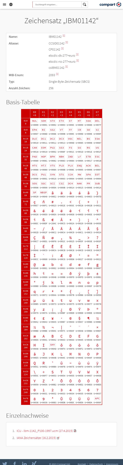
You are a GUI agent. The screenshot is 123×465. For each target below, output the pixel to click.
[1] (64, 35)
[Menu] (4, 4)
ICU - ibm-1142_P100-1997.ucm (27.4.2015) (45, 431)
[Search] (85, 4)
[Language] (11, 4)
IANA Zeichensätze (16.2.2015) (36, 438)
